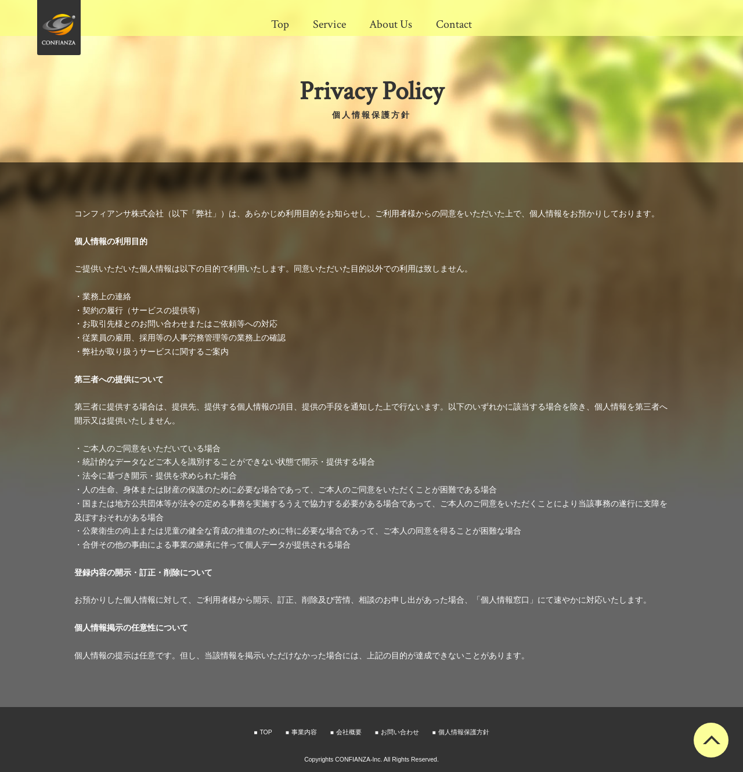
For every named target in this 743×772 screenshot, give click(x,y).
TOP (265, 731)
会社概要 (349, 731)
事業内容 (304, 731)
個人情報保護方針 (463, 731)
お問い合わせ (400, 731)
